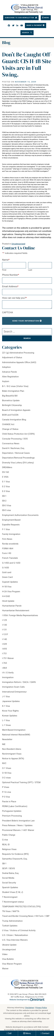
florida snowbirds (10, 544)
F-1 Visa (6, 529)
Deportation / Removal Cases (16, 453)
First (4, 270)
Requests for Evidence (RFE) (15, 854)
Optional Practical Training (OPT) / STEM (21, 782)
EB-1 (4, 496)
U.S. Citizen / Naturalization (15, 935)
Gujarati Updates (10, 582)
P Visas (5, 787)
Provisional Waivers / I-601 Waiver (18, 830)
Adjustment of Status (12, 357)
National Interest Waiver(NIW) (16, 734)
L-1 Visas (6, 725)
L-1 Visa (6, 720)
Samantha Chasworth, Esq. (15, 859)
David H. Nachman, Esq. (13, 448)
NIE (3, 744)
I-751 (4, 653)
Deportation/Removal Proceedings (18, 457)
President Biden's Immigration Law (18, 820)
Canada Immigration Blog (14, 419)
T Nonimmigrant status (13, 902)
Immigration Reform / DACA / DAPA (19, 682)
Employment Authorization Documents (20, 515)
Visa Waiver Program (12, 964)
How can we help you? (14, 297)
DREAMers (7, 467)
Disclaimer (29, 1008)
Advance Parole (9, 372)
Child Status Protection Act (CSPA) (18, 434)
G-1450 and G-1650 (11, 563)
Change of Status (10, 429)
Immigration (8, 677)
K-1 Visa (6, 706)
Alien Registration (10, 376)
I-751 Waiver (8, 658)
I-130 (4, 625)
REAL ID (6, 844)
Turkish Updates (9, 925)
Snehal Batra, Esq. (10, 873)
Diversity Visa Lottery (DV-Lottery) (18, 462)
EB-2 (4, 500)
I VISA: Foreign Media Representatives (20, 615)
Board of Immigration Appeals (16, 410)
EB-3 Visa (6, 505)
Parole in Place (9, 801)
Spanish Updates (10, 887)
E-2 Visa (6, 486)
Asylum (5, 381)
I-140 (4, 639)
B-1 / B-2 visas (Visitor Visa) (15, 386)
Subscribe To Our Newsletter (20, 18)
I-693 (4, 649)
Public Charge (8, 835)
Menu (28, 1033)
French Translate (10, 558)
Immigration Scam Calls (13, 687)
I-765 (4, 663)
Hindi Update (8, 601)
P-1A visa (6, 792)
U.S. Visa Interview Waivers (15, 940)
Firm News (7, 539)
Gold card (6, 572)
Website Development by (27, 999)
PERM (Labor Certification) (14, 806)
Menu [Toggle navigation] (46, 18)
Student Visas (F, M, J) (12, 892)
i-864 (4, 668)
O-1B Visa (6, 773)
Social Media (8, 878)
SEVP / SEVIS (8, 868)
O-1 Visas (6, 768)
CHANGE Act (8, 424)
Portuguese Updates (11, 811)
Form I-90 (6, 553)
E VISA (5, 477)
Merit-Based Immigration (13, 730)
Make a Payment (34, 25)
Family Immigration (11, 534)
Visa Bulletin (8, 959)
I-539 (4, 644)
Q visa (5, 839)
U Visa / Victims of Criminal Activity (19, 930)
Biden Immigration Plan (13, 391)
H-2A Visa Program (11, 591)
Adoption (6, 367)
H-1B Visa (6, 586)
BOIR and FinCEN (10, 415)
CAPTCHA (7, 312)
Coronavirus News (10, 443)
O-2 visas (6, 777)
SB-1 (4, 863)
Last (30, 270)
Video (5, 954)
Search (26, 33)
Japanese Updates (11, 701)
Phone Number (10, 274)
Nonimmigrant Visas (11, 754)
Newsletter (7, 739)
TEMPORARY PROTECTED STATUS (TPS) (21, 906)
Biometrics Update (11, 400)
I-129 (4, 620)
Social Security (9, 882)
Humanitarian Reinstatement (15, 610)
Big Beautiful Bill (9, 395)
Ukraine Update (9, 945)
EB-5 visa (6, 510)
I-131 (4, 629)
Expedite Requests (11, 524)
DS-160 (5, 472)
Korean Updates (9, 715)
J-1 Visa (6, 696)
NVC (4, 763)
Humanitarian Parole (12, 606)
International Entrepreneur (14, 692)
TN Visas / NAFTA (10, 911)
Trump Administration (12, 921)
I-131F (5, 634)
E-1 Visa (6, 481)
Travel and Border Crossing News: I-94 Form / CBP (25, 916)
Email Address (10, 286)
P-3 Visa (6, 797)
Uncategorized (18, 244)
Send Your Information (25, 321)
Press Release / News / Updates (17, 825)
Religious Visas (9, 849)
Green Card (7, 577)
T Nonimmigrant (9, 897)
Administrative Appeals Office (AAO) (19, 362)
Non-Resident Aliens (11, 749)
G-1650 (5, 567)
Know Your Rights (10, 711)
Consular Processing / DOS (15, 438)
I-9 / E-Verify (8, 672)
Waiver (5, 968)
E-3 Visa (6, 491)
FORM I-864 (7, 548)
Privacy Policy (41, 1008)
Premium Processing (12, 816)
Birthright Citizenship (12, 405)
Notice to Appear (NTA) (13, 758)
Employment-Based (11, 520)
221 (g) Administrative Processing (18, 352)
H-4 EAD (6, 596)
